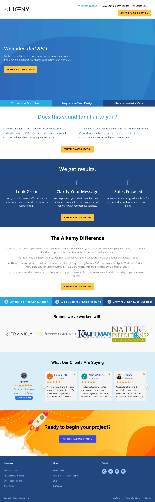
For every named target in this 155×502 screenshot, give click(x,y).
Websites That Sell (88, 5)
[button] (7, 334)
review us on (23, 397)
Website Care (140, 5)
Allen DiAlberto (97, 374)
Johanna (128, 374)
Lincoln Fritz (60, 374)
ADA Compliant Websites (115, 5)
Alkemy (24, 381)
